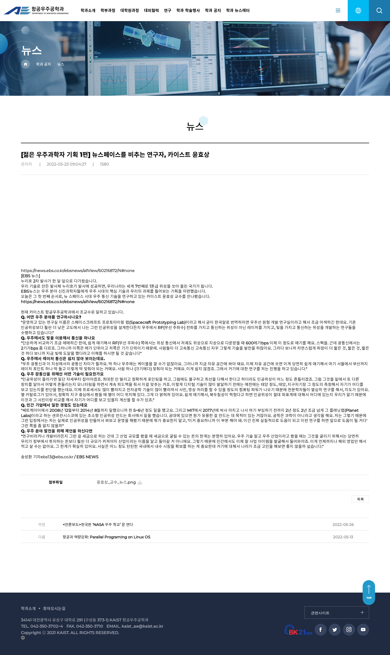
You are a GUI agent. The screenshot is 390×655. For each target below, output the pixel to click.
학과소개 (88, 10)
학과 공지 (213, 10)
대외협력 (151, 10)
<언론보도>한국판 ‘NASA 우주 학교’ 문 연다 (98, 524)
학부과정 (107, 10)
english (358, 10)
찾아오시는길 (54, 608)
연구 (167, 10)
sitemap (338, 10)
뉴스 (60, 64)
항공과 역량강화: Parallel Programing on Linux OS (106, 537)
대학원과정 (129, 10)
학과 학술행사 (188, 10)
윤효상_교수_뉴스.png (116, 482)
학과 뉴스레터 (238, 10)
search (379, 10)
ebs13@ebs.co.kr (57, 457)
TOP (369, 598)
